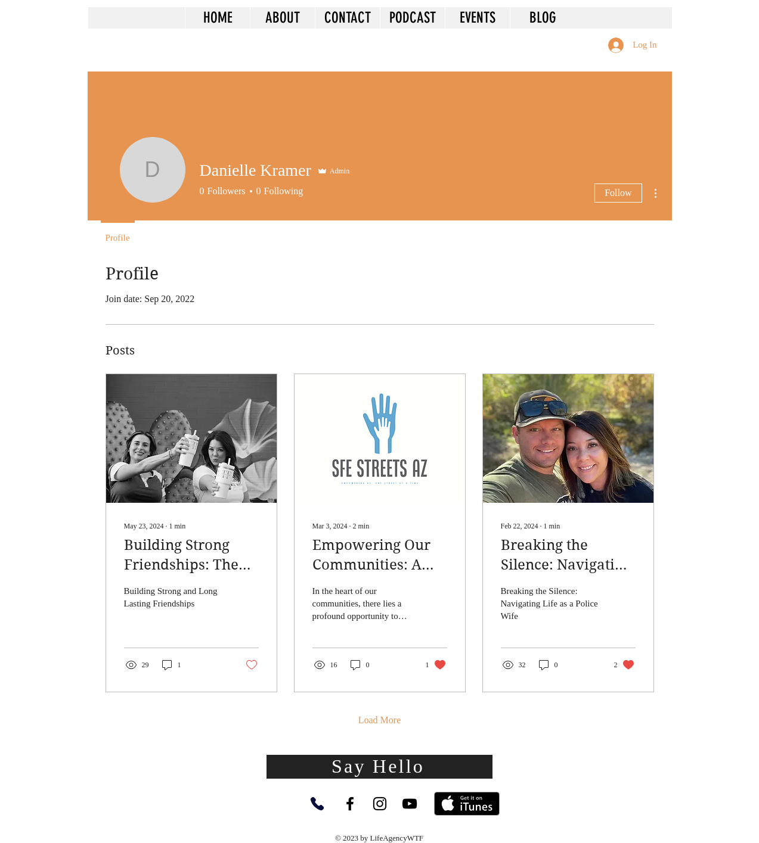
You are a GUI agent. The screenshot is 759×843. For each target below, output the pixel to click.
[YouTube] (410, 804)
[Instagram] (380, 804)
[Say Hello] (379, 767)
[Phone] (317, 803)
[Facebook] (350, 804)
